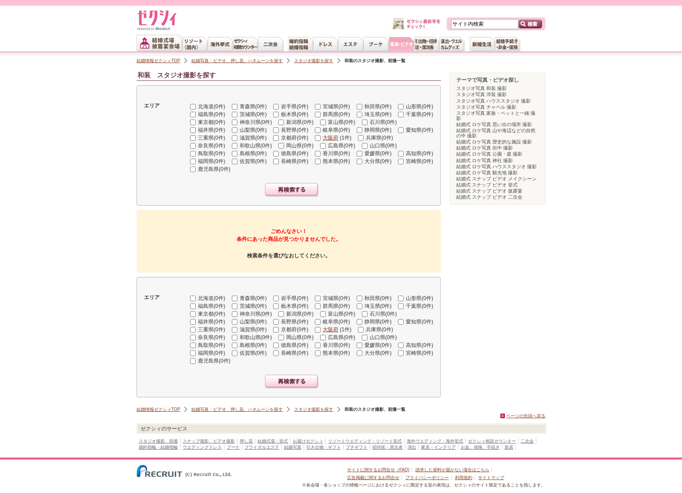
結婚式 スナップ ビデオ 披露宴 (489, 190)
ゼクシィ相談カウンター (492, 441)
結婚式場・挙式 (272, 441)
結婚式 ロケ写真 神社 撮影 (484, 160)
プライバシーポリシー (427, 477)
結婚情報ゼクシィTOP (158, 60)
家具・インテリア (438, 447)
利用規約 (463, 477)
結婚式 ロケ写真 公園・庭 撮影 (489, 154)
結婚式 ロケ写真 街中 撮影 (484, 147)
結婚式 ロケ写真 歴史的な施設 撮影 (494, 141)
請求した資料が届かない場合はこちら (452, 469)
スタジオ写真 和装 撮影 (481, 88)
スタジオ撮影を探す (313, 60)
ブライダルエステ (261, 447)
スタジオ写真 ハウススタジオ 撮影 (493, 100)
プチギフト (357, 447)
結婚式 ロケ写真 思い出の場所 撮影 (494, 124)
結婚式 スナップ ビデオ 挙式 (487, 184)
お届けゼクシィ (308, 441)
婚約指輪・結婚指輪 (158, 447)
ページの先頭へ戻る (525, 415)
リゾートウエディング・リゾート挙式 (365, 441)
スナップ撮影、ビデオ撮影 (209, 441)
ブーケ (233, 447)
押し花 (246, 441)
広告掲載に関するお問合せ (373, 477)
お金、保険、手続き (480, 447)
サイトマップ (491, 477)
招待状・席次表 (387, 447)
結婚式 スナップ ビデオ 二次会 (489, 197)
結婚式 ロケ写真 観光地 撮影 (487, 172)
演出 (412, 447)
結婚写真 (292, 447)
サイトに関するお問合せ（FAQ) (378, 469)
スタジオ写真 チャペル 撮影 (486, 107)
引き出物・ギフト (323, 447)
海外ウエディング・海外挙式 (435, 441)
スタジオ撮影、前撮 (158, 441)
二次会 (527, 441)
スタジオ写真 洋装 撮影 (481, 94)
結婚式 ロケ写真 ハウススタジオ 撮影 (496, 166)
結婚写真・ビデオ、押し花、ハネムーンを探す (237, 60)
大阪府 (330, 138)
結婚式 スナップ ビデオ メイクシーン (496, 178)
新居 (509, 447)
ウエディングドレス (202, 447)
